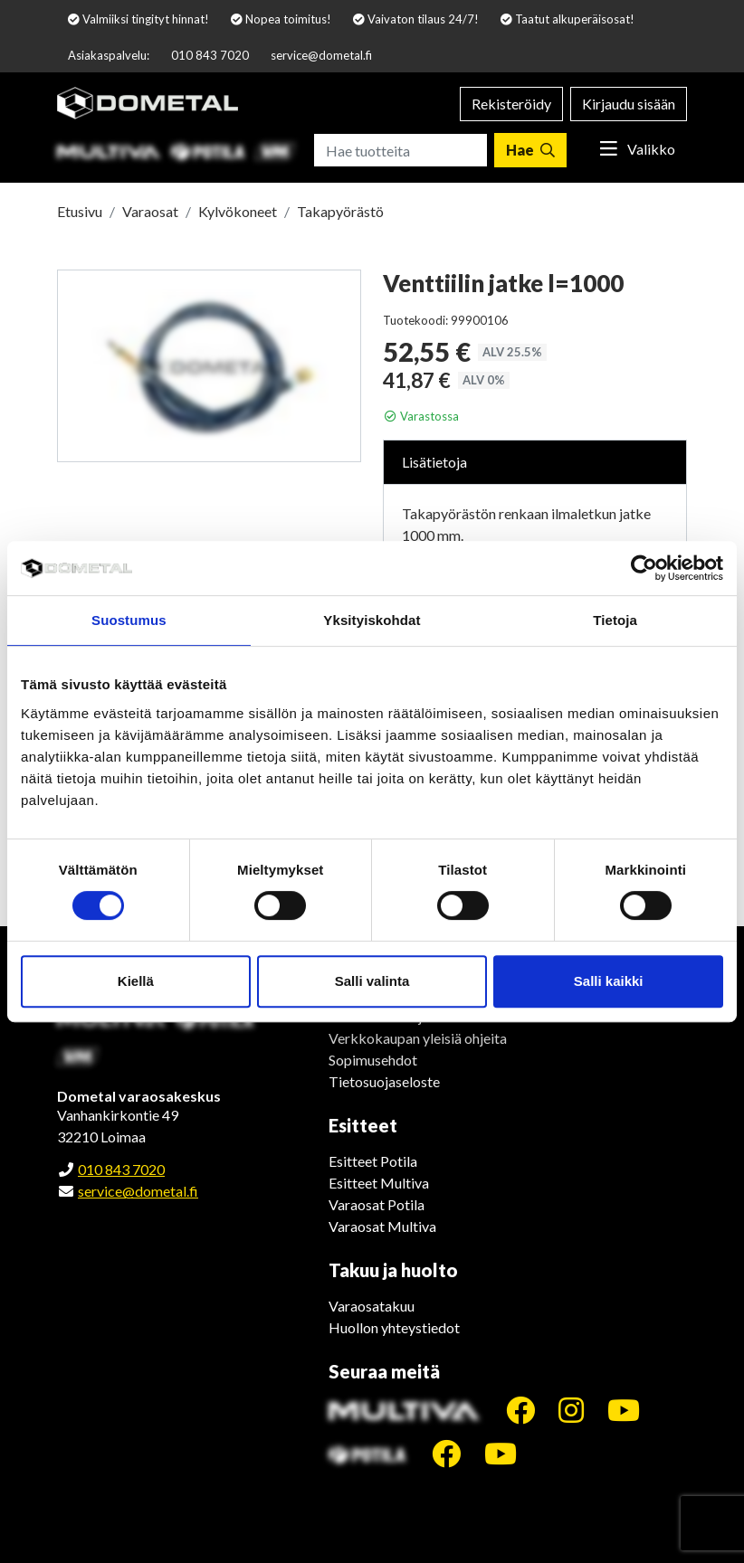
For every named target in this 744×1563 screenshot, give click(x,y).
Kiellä (136, 981)
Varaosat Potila (376, 1204)
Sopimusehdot (373, 1059)
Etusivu (79, 211)
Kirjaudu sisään (628, 103)
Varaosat (150, 211)
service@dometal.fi (321, 55)
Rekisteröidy (511, 103)
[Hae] (530, 150)
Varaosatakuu (372, 1305)
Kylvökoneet (237, 211)
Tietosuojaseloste (384, 1081)
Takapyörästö (340, 211)
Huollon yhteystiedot (394, 1327)
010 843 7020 (210, 55)
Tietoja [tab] (615, 620)
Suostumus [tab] (129, 620)
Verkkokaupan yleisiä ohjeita (418, 1038)
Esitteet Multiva (379, 1182)
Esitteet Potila (373, 1161)
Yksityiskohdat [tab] (371, 620)
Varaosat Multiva (382, 1226)
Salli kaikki (609, 981)
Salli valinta (372, 981)
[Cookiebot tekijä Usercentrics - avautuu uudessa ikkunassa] (644, 568)
